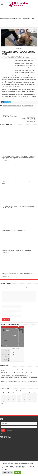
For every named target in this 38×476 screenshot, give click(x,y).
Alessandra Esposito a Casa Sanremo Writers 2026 (20, 372)
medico (24, 105)
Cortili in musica (16, 105)
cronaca (7, 18)
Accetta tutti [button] (17, 472)
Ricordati (9, 430)
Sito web (4, 313)
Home (2, 18)
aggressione (7, 105)
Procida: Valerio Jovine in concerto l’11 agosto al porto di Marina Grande (27, 119)
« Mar (2, 403)
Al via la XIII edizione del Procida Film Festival (14, 230)
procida (30, 105)
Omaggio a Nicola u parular (11, 116)
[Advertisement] (19, 14)
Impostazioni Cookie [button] (7, 472)
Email (3, 308)
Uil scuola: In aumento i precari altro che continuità (17, 375)
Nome (3, 304)
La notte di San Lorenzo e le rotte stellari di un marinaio (16, 250)
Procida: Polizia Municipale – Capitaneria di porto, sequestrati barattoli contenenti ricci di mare (18, 274)
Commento (4, 290)
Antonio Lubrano (6, 56)
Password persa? (5, 433)
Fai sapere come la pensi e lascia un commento (12, 57)
